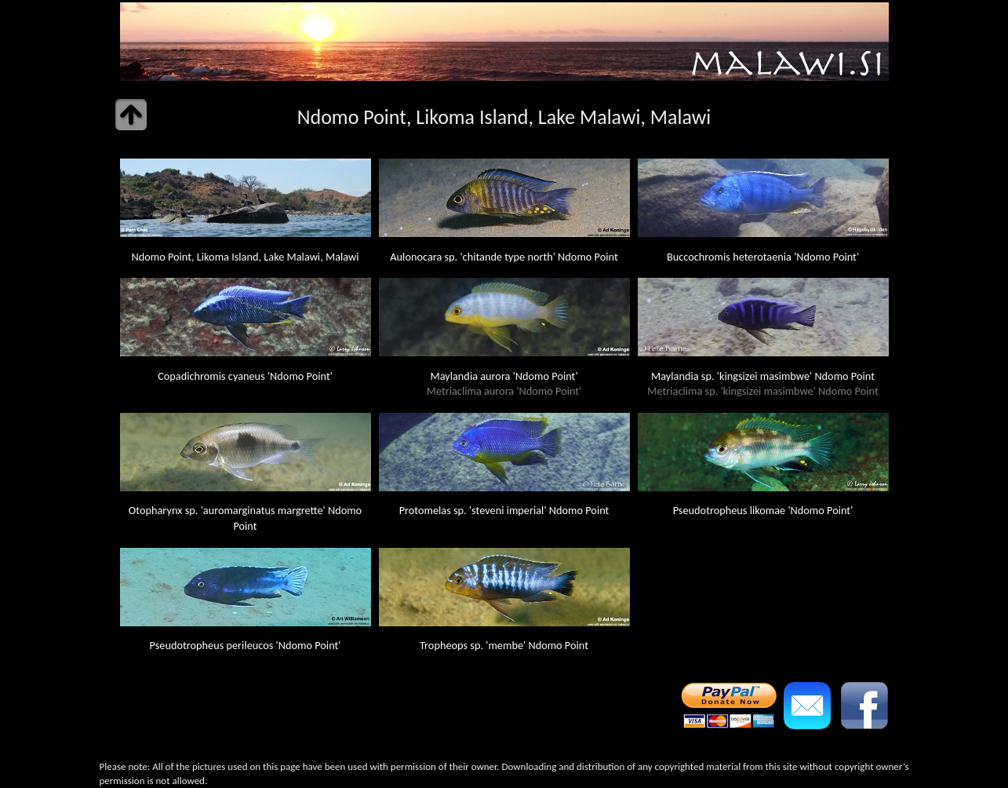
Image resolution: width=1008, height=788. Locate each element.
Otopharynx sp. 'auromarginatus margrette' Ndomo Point (245, 518)
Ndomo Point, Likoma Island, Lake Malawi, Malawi (244, 257)
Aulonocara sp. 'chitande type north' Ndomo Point (503, 257)
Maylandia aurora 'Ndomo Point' (504, 384)
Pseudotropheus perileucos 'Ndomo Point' (245, 645)
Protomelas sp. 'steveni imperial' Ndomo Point (504, 510)
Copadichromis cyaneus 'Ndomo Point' (245, 376)
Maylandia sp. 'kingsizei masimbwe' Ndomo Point (762, 384)
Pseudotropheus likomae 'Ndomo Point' (763, 510)
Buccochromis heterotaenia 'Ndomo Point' (763, 257)
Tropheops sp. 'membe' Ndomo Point (504, 645)
